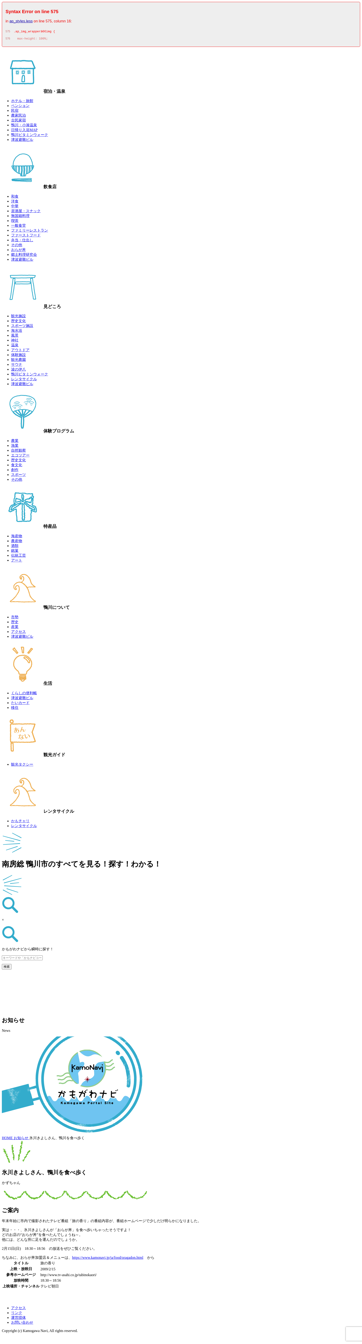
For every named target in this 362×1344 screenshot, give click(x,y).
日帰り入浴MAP (24, 131)
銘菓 (14, 552)
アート (16, 562)
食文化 (16, 466)
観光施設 (18, 317)
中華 (14, 207)
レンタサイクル (24, 380)
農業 (14, 442)
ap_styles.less (21, 21)
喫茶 (14, 222)
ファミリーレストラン (29, 232)
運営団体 (18, 1319)
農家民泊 (18, 117)
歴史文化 (18, 322)
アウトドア (20, 351)
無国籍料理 (20, 217)
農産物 (16, 542)
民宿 (14, 112)
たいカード (20, 704)
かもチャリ (20, 822)
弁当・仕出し (22, 241)
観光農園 (18, 361)
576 (8, 40)
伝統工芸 (18, 557)
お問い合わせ (22, 1324)
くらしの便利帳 (24, 694)
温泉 (14, 346)
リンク (16, 1314)
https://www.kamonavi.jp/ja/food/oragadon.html (107, 1259)
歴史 (14, 623)
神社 (14, 342)
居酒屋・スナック (26, 212)
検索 (7, 968)
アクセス (18, 633)
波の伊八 (18, 371)
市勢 (14, 618)
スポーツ (18, 476)
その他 (16, 246)
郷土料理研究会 (24, 256)
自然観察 (18, 452)
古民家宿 (18, 122)
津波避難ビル (22, 141)
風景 (14, 337)
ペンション (20, 107)
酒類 (14, 547)
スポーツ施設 (22, 327)
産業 (14, 628)
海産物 (16, 537)
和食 (14, 198)
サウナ (16, 366)
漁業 (14, 447)
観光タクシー (22, 766)
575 (8, 32)
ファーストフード (26, 237)
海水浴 (16, 332)
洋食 (14, 203)
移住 (14, 709)
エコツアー (20, 457)
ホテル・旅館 (22, 102)
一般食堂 (18, 227)
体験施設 (18, 356)
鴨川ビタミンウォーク (29, 136)
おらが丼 (18, 251)
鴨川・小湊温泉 (24, 126)
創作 (14, 471)
